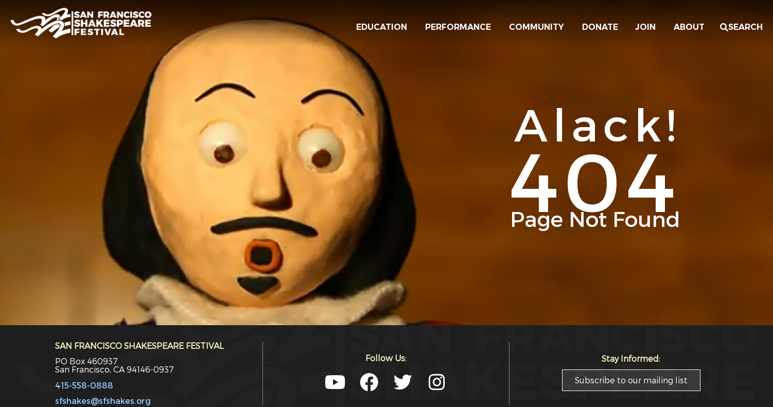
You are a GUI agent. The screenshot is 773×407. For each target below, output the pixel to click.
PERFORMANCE (460, 27)
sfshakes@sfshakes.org (103, 400)
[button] (741, 27)
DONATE (602, 27)
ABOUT (692, 27)
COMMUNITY (539, 27)
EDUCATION (384, 27)
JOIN (648, 27)
